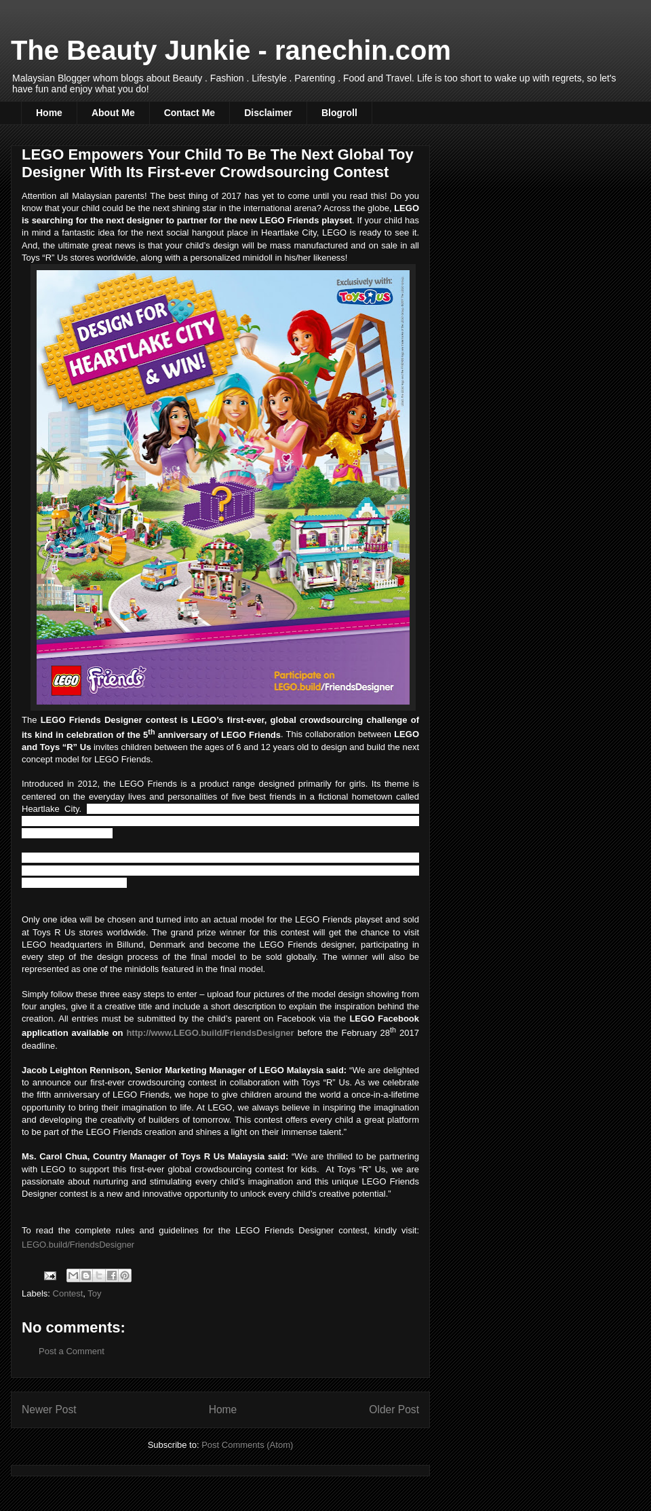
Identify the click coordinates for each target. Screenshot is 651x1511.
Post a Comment (71, 1351)
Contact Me (189, 112)
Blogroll (339, 112)
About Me (113, 112)
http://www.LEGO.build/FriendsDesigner (210, 1033)
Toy (94, 1293)
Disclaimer (268, 112)
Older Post (394, 1409)
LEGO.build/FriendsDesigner (78, 1244)
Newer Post (49, 1409)
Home (49, 112)
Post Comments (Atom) (247, 1445)
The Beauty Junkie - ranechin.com (231, 50)
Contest (68, 1293)
